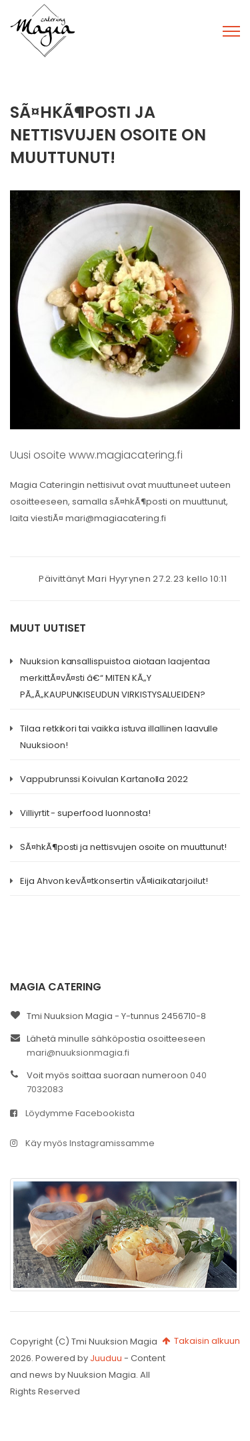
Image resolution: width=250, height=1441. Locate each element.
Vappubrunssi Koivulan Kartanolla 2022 (104, 779)
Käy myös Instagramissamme (82, 1143)
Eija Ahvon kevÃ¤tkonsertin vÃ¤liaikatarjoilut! (114, 881)
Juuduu (106, 1358)
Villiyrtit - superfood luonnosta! (85, 813)
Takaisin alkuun (201, 1341)
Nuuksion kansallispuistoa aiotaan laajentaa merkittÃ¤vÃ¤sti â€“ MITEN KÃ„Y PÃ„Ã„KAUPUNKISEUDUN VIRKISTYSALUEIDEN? (115, 678)
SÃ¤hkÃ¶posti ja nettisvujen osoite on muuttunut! (123, 847)
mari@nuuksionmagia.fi (78, 1052)
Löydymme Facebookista (72, 1113)
